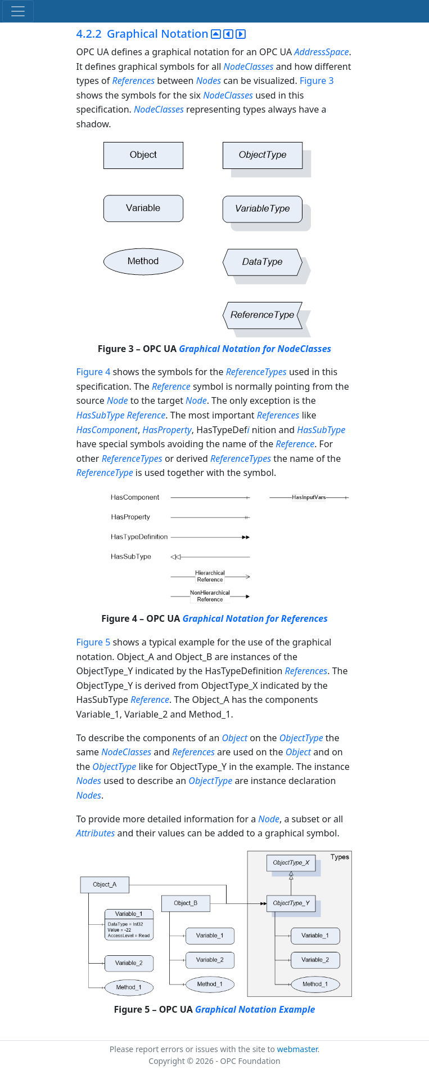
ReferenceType (104, 472)
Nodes (208, 80)
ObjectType (301, 738)
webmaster (297, 1049)
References (133, 80)
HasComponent (107, 430)
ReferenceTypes (256, 372)
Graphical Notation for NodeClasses (255, 348)
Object (234, 738)
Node (117, 400)
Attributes (95, 833)
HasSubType (100, 415)
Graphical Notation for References (254, 618)
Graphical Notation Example (255, 1009)
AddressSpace (321, 52)
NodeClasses (249, 66)
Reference (171, 386)
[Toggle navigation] (18, 11)
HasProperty (166, 430)
